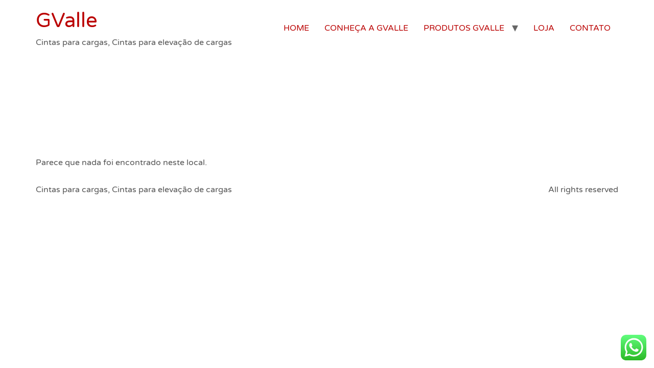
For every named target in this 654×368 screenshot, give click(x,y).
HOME (296, 28)
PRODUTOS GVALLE (464, 28)
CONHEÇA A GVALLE (366, 28)
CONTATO (590, 28)
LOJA (543, 28)
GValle (67, 20)
